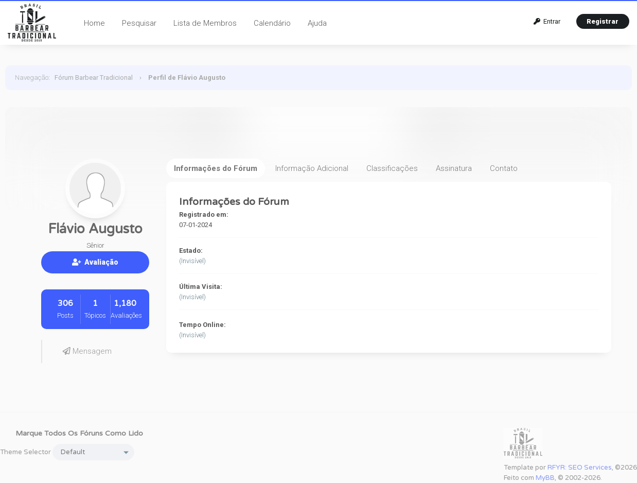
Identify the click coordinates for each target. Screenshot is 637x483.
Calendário (272, 23)
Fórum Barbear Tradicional (94, 77)
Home (94, 23)
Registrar (602, 21)
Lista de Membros (205, 23)
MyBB (545, 478)
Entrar (547, 21)
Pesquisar (139, 23)
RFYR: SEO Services (579, 467)
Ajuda (317, 23)
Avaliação (95, 262)
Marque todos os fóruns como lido (79, 433)
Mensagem (87, 351)
